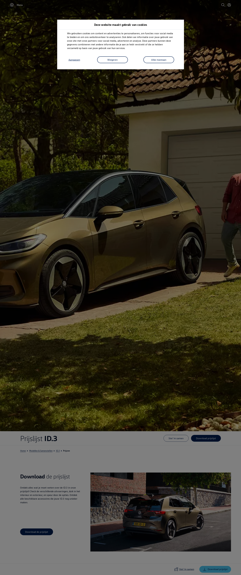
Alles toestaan (158, 59)
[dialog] (120, 287)
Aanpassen (74, 59)
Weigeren (112, 59)
